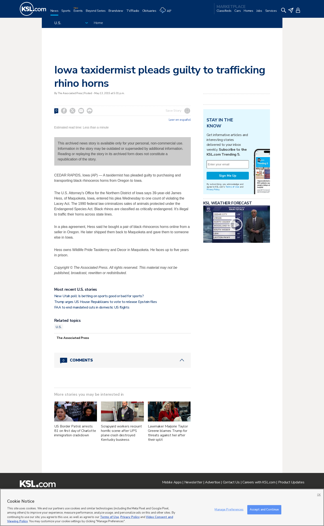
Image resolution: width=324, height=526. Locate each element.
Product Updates (291, 482)
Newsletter (193, 482)
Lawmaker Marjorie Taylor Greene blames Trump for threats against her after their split (168, 433)
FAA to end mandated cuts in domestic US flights (91, 307)
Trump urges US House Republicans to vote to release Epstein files (105, 301)
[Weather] (167, 12)
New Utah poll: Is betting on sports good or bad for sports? (99, 296)
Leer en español (180, 119)
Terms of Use (232, 186)
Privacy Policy (213, 189)
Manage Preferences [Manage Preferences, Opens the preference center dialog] (229, 510)
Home (98, 22)
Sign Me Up (227, 176)
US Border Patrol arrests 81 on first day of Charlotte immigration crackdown (75, 431)
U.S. (59, 327)
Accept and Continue (264, 510)
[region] (162, 507)
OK (319, 494)
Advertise (212, 482)
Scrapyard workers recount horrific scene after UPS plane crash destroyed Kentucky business (121, 433)
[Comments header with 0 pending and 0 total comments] (122, 360)
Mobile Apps (172, 482)
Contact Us (231, 482)
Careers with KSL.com (258, 482)
